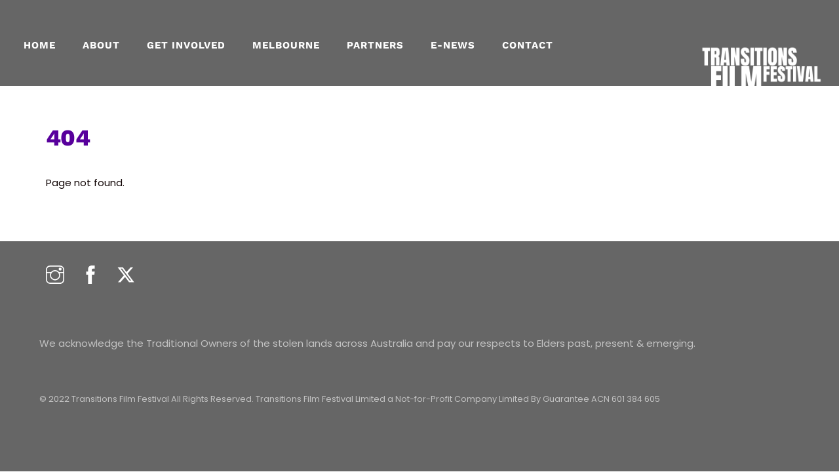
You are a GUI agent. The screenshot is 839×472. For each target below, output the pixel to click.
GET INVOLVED (186, 45)
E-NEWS (453, 45)
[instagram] (55, 276)
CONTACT (527, 45)
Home (40, 45)
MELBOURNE (286, 45)
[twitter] (126, 276)
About (101, 45)
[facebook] (90, 276)
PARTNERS (375, 45)
